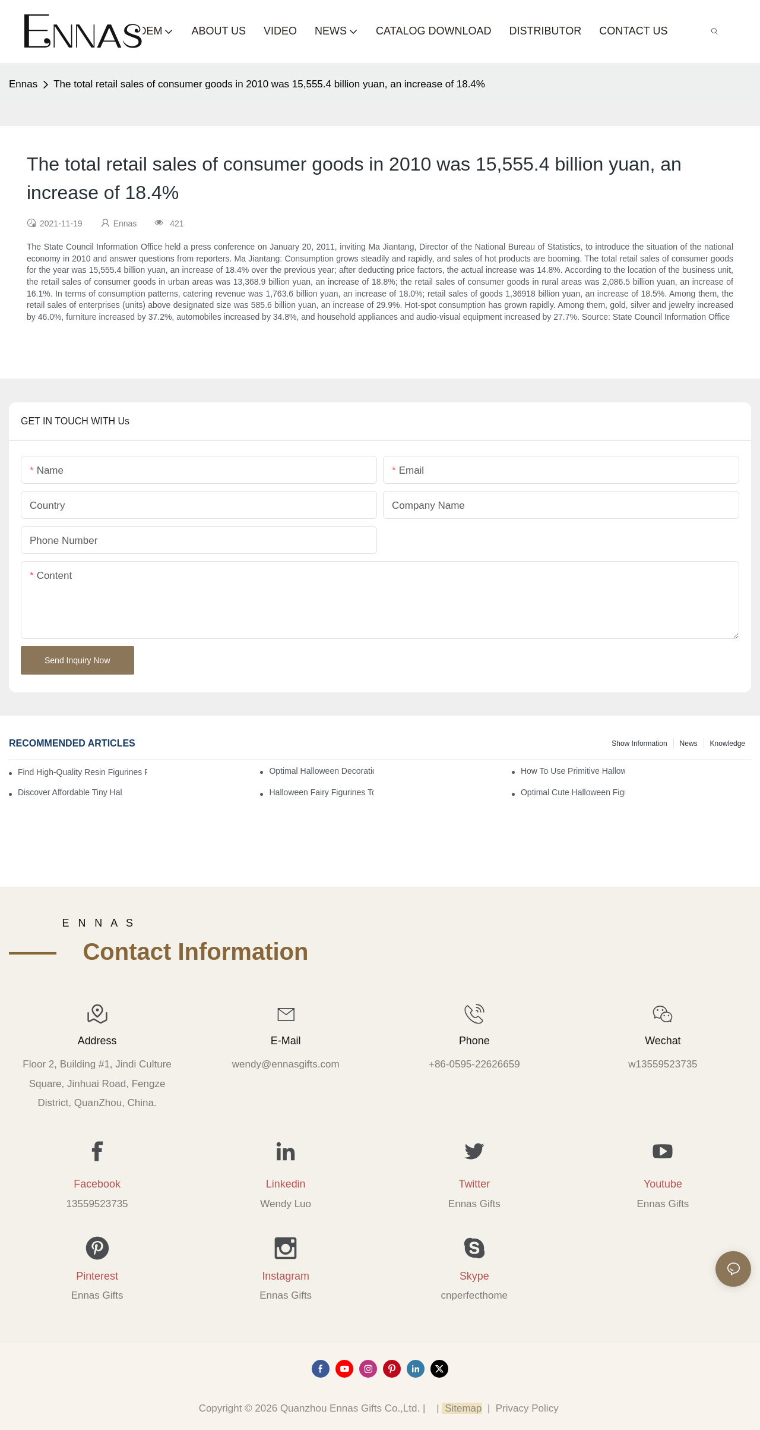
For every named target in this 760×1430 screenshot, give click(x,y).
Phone (474, 1041)
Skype (474, 1276)
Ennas (23, 84)
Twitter (474, 1184)
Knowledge (727, 743)
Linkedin (286, 1184)
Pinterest (97, 1276)
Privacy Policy (527, 1408)
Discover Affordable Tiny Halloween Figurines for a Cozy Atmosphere (70, 792)
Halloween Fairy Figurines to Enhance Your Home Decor (321, 792)
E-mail (286, 1041)
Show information (639, 743)
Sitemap (462, 1408)
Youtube (663, 1184)
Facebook (97, 1184)
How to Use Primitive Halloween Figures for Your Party (573, 771)
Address (97, 1041)
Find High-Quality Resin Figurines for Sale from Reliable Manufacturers (82, 772)
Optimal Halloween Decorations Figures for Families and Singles (321, 771)
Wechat (662, 1041)
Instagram (285, 1276)
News (689, 743)
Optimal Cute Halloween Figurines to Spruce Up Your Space (573, 792)
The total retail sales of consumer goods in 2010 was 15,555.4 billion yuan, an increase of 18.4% (269, 84)
